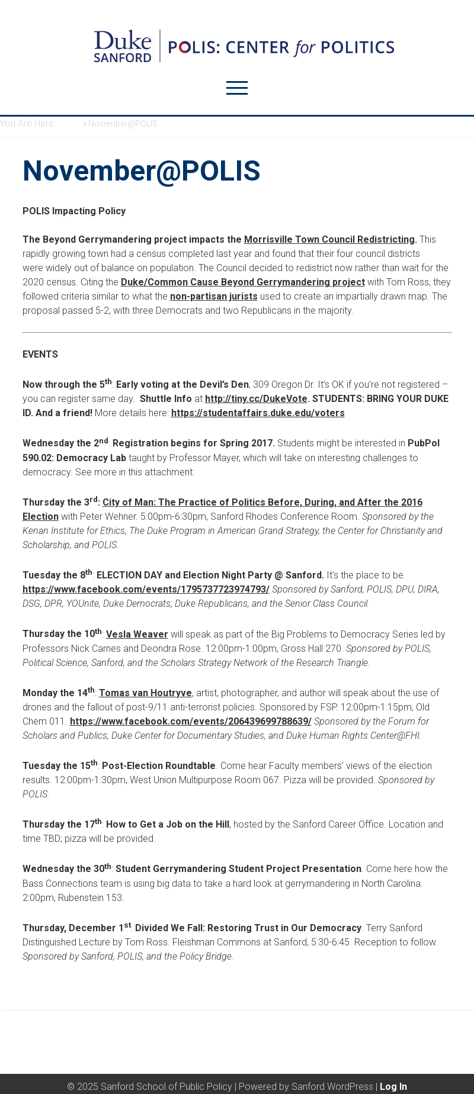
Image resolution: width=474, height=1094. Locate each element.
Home (69, 123)
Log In (393, 1086)
